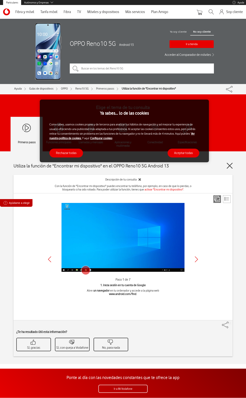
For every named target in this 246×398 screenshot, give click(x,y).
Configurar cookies (101, 138)
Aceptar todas (183, 153)
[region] (124, 131)
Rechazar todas (66, 153)
